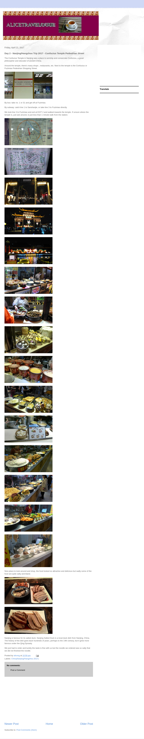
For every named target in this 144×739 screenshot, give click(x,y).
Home (49, 723)
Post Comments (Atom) (26, 730)
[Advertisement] (48, 699)
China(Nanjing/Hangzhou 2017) (25, 659)
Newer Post (11, 723)
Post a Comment (17, 670)
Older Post (86, 723)
